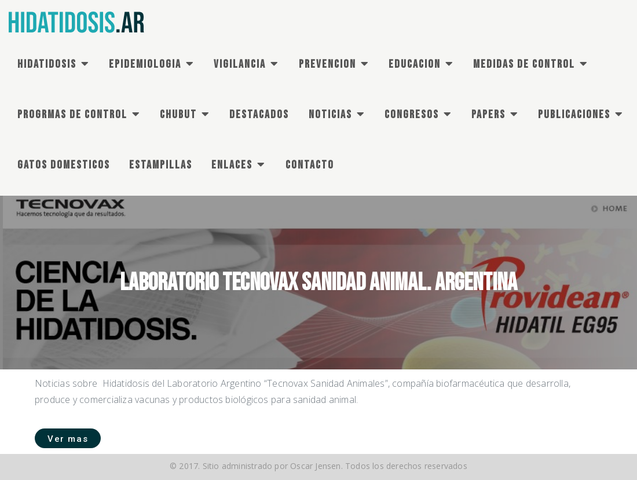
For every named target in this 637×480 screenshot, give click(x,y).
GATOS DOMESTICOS (63, 165)
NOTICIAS (330, 115)
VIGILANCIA (240, 64)
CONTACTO (309, 165)
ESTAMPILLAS (160, 165)
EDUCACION (415, 64)
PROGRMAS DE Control (72, 115)
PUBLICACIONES (574, 115)
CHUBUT (178, 115)
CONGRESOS (412, 115)
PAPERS (488, 115)
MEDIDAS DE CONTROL (524, 64)
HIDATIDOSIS (46, 64)
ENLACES (231, 165)
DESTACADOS (259, 115)
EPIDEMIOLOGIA (145, 64)
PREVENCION (327, 64)
